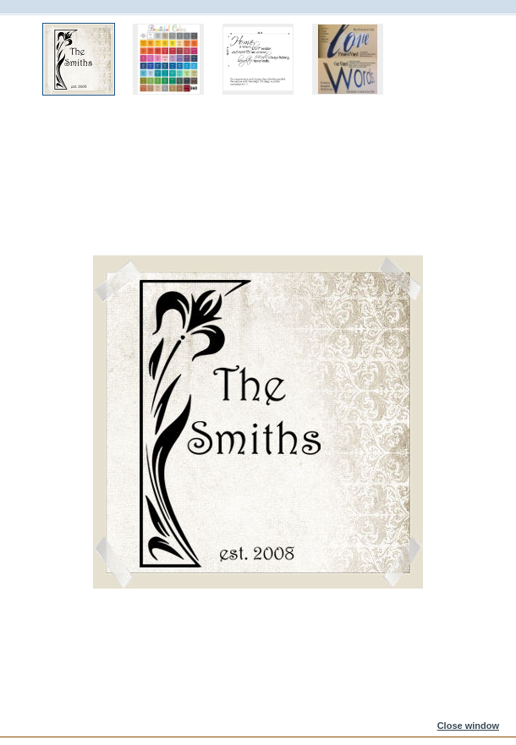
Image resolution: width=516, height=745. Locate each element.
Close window (468, 725)
